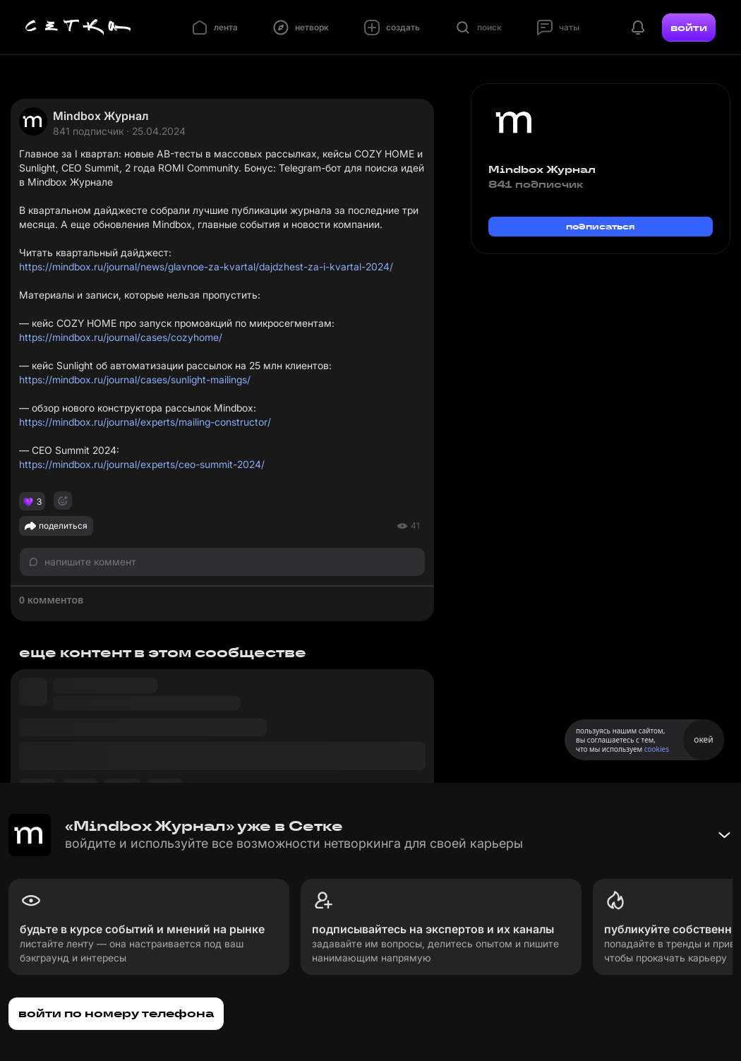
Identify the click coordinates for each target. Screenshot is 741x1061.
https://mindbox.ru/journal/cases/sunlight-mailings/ (135, 379)
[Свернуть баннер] (724, 835)
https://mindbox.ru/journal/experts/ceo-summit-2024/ (142, 464)
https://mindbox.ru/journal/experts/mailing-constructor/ (145, 422)
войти (688, 27)
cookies (656, 749)
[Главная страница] (78, 27)
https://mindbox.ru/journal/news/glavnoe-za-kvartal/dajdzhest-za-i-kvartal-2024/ (206, 266)
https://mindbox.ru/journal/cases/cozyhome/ (120, 337)
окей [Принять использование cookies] (703, 739)
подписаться (600, 226)
